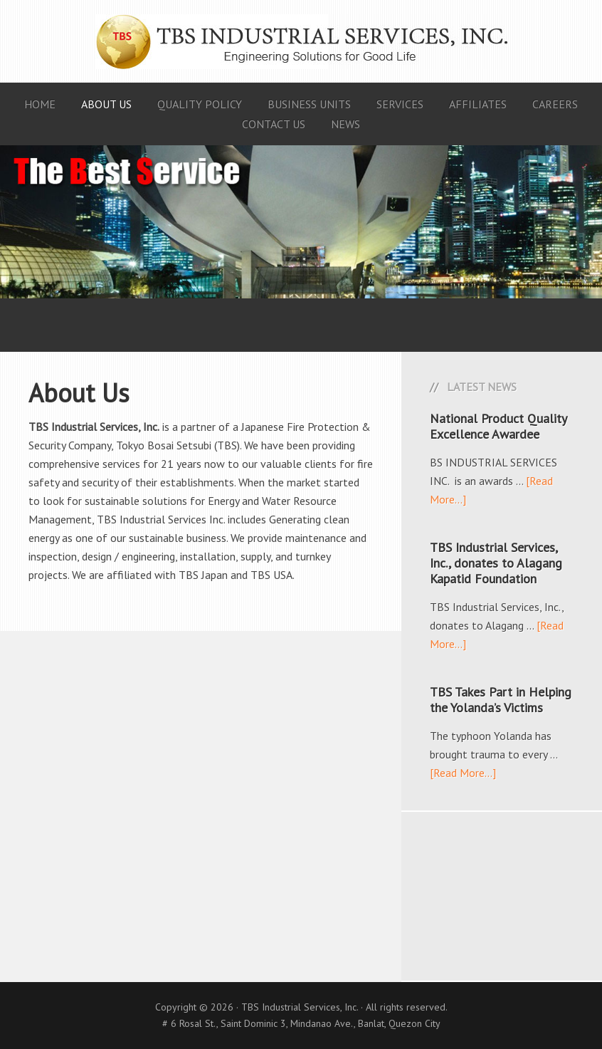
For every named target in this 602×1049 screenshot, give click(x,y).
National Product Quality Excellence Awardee (498, 426)
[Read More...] (463, 773)
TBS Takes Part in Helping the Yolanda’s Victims (500, 700)
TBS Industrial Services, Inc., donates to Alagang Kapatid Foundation (496, 562)
